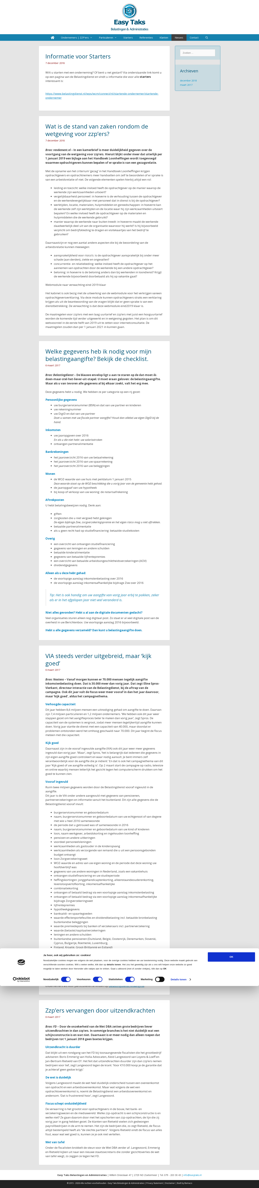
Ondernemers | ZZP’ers (78, 37)
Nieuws (179, 37)
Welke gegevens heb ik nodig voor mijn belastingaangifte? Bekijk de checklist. (98, 355)
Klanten (164, 37)
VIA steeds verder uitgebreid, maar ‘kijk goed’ (98, 659)
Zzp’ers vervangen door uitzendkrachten (100, 1010)
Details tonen (178, 1181)
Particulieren (109, 37)
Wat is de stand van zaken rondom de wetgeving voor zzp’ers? (96, 130)
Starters (128, 37)
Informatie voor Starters (78, 56)
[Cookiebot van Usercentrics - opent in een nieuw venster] (21, 1181)
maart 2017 (186, 84)
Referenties (146, 37)
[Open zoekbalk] (207, 37)
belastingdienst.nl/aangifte (126, 986)
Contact (194, 37)
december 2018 (188, 80)
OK (231, 1158)
